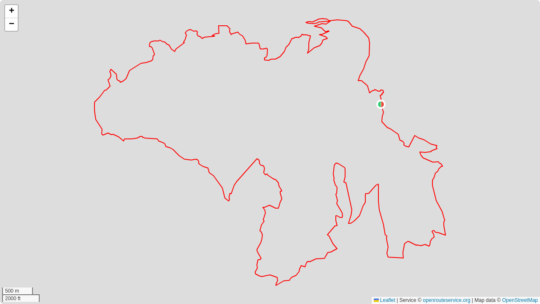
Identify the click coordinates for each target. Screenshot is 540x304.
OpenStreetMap (520, 300)
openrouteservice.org (446, 300)
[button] (381, 104)
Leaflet (384, 300)
